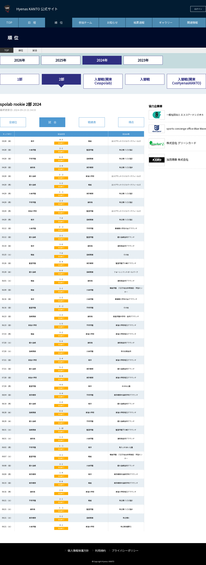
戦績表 (92, 122)
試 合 (52, 122)
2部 (61, 79)
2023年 (143, 60)
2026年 (19, 60)
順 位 (59, 22)
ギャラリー (165, 22)
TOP (9, 22)
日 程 (32, 22)
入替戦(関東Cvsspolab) (103, 81)
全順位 (13, 122)
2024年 (102, 60)
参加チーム (85, 22)
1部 (19, 79)
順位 (21, 50)
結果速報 (139, 22)
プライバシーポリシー (125, 550)
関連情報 (192, 22)
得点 (131, 122)
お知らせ (112, 22)
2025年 (60, 60)
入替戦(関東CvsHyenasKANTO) (186, 81)
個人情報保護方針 (78, 550)
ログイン (198, 8)
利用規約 (100, 550)
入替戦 (145, 79)
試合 (35, 50)
